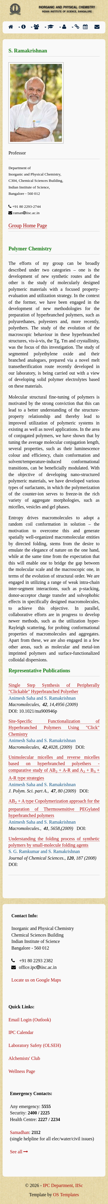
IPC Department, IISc (63, 1185)
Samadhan (19, 1132)
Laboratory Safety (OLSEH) (34, 1045)
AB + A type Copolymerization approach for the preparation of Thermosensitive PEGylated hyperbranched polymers (53, 808)
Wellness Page (21, 1071)
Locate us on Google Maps (36, 979)
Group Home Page (27, 226)
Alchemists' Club (24, 1058)
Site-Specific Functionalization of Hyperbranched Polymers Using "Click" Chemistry (53, 728)
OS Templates (66, 1194)
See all (19, 1151)
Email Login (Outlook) (29, 1019)
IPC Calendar (20, 1032)
